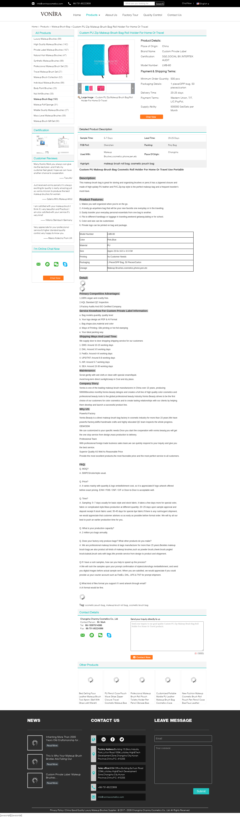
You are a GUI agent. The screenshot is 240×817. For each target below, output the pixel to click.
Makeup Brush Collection (46, 77)
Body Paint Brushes (43, 88)
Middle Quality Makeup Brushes (49, 110)
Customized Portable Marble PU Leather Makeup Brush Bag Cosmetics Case (166, 698)
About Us (111, 14)
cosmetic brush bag (138, 605)
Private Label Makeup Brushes (48, 49)
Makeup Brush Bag (61, 26)
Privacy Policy (57, 810)
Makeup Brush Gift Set (44, 121)
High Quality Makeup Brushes (48, 44)
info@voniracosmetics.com (50, 3)
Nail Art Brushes (41, 93)
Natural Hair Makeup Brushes (48, 55)
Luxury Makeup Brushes (45, 38)
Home (77, 14)
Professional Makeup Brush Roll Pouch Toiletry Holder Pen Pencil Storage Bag (141, 698)
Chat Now (153, 117)
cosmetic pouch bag (95, 605)
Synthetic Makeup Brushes (46, 60)
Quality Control (152, 14)
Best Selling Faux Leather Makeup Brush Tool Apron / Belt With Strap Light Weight (90, 698)
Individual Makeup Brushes (47, 82)
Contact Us (174, 14)
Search (160, 3)
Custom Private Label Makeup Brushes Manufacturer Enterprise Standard (63, 776)
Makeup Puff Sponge (43, 104)
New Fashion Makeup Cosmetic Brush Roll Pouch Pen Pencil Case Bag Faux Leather (193, 698)
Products (91, 14)
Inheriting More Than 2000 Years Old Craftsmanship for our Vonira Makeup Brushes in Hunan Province (63, 738)
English (204, 3)
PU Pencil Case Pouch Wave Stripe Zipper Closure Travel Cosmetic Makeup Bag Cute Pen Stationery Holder (116, 701)
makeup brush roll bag (117, 605)
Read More (52, 745)
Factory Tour (130, 14)
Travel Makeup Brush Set (46, 71)
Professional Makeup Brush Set (49, 66)
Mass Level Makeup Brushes (47, 115)
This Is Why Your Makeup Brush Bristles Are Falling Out (64, 757)
